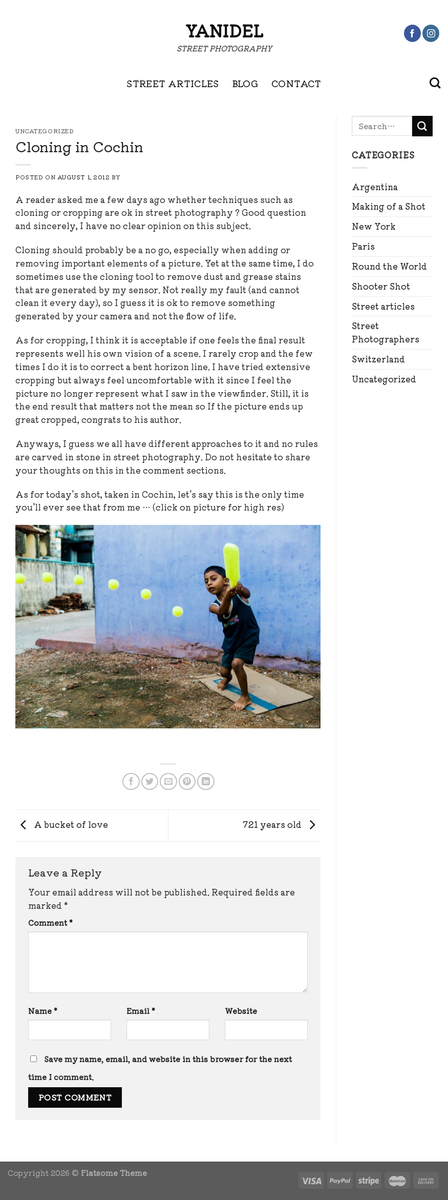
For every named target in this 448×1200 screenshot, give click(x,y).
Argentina (375, 186)
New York (374, 226)
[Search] (435, 83)
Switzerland (378, 359)
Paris (363, 246)
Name (42, 1010)
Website (241, 1010)
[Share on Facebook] (130, 781)
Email (140, 1010)
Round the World (389, 266)
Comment (50, 922)
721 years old (282, 824)
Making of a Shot (388, 206)
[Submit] (422, 126)
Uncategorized (384, 379)
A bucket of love (61, 824)
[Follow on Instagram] (430, 33)
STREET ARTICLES (172, 83)
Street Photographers (385, 332)
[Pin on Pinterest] (187, 781)
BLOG (245, 83)
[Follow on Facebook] (412, 33)
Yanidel (224, 30)
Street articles (383, 306)
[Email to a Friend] (168, 781)
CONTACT (296, 83)
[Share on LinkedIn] (205, 781)
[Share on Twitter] (149, 781)
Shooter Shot (381, 286)
